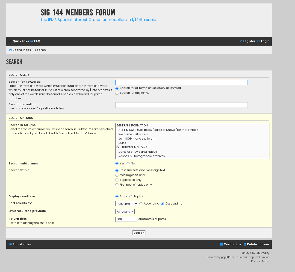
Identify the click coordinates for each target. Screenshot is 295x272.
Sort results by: (20, 203)
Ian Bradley (262, 253)
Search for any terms (132, 93)
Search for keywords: (25, 82)
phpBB (225, 257)
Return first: (18, 219)
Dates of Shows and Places (192, 152)
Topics (136, 196)
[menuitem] (35, 41)
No (131, 163)
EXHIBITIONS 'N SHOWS (192, 147)
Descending (172, 203)
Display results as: (22, 196)
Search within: (19, 170)
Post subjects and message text (140, 170)
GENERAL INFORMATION (192, 125)
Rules (192, 143)
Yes (120, 163)
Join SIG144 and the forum (192, 139)
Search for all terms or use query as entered (148, 88)
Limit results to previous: (27, 211)
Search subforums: (23, 163)
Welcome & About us (192, 134)
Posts (121, 196)
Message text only (130, 175)
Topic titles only (128, 180)
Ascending (149, 203)
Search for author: (23, 104)
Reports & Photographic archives (192, 156)
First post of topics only (133, 185)
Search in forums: (22, 125)
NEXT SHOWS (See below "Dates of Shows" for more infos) (192, 130)
